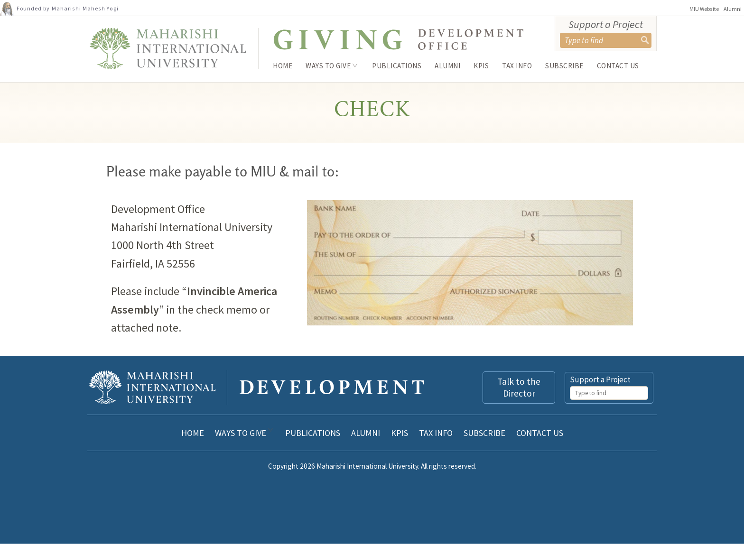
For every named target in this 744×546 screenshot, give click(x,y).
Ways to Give (328, 65)
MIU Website (704, 8)
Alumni (733, 8)
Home (282, 65)
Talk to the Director (518, 389)
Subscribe (564, 65)
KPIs (481, 65)
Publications (396, 65)
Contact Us (618, 65)
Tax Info (517, 65)
